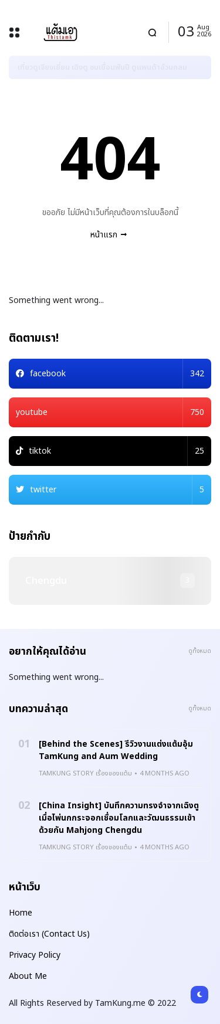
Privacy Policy (34, 955)
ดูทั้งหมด (199, 651)
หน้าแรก (103, 235)
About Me (28, 976)
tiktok (116, 451)
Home (20, 913)
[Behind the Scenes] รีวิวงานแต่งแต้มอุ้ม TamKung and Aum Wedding (116, 750)
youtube (110, 412)
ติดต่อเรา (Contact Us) (49, 934)
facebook (117, 374)
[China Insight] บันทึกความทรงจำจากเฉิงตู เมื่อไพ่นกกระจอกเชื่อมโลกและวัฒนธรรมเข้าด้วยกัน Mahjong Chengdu (119, 818)
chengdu (46, 580)
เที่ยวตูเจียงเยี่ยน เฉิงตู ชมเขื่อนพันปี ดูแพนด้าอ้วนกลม (102, 67)
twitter (117, 490)
